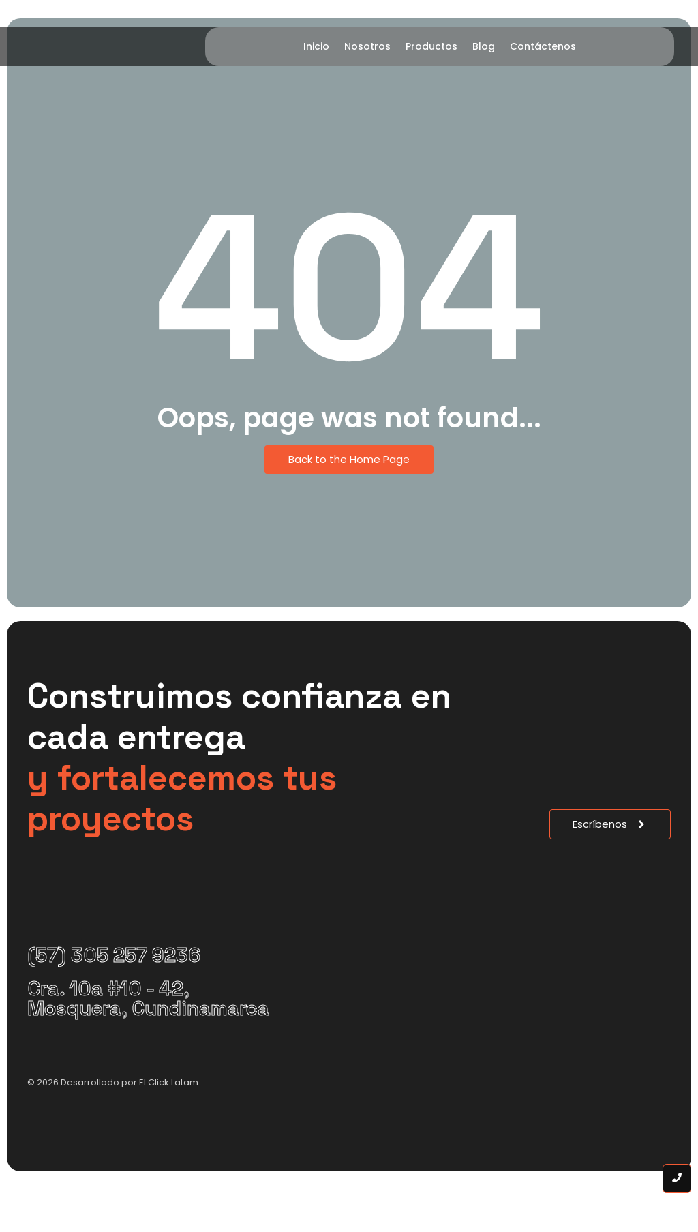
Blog (483, 46)
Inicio (316, 46)
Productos (431, 46)
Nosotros (367, 46)
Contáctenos (543, 46)
